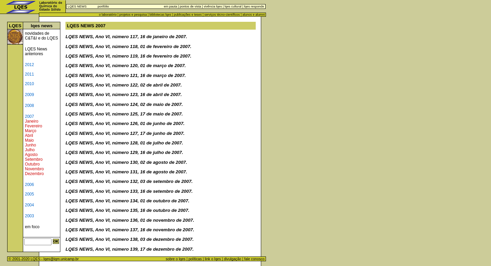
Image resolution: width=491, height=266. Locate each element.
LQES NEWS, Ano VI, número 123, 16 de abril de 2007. (123, 94)
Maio (29, 140)
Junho (30, 145)
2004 (29, 205)
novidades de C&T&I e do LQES (41, 36)
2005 (29, 194)
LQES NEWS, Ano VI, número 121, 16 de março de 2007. (125, 75)
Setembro (34, 159)
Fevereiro (33, 126)
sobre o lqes (175, 259)
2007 (29, 116)
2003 (29, 216)
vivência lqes (213, 6)
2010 (29, 83)
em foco (32, 226)
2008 (29, 105)
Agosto (31, 154)
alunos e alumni (253, 14)
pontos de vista (190, 6)
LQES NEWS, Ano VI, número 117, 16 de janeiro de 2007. (126, 36)
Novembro (34, 169)
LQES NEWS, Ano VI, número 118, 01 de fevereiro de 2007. (128, 46)
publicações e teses (188, 14)
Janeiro (31, 121)
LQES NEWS (77, 6)
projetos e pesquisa (133, 14)
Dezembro (34, 173)
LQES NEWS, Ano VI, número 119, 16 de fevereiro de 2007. (128, 56)
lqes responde (253, 6)
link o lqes (213, 259)
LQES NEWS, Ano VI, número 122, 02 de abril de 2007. (123, 85)
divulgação (232, 259)
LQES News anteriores (36, 51)
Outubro (32, 164)
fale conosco (255, 259)
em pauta (170, 6)
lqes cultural (232, 6)
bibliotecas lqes (160, 14)
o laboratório (108, 14)
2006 (29, 184)
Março (30, 130)
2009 (29, 94)
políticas (195, 259)
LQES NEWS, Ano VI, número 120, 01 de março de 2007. (125, 65)
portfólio (103, 6)
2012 (29, 64)
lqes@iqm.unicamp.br (61, 259)
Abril (29, 135)
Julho (30, 149)
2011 (29, 74)
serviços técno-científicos (222, 14)
